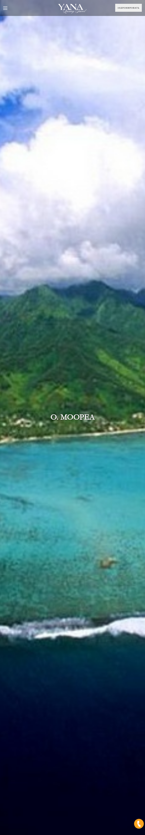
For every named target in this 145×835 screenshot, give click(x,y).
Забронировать (128, 8)
